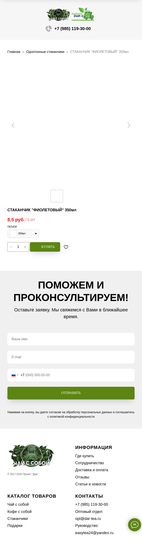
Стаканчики (17, 519)
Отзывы (82, 477)
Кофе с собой (19, 512)
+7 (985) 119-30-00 (72, 28)
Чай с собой (18, 504)
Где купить (84, 456)
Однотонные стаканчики (45, 52)
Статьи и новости (90, 484)
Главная (13, 52)
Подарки (14, 526)
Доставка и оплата (91, 470)
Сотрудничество (89, 463)
